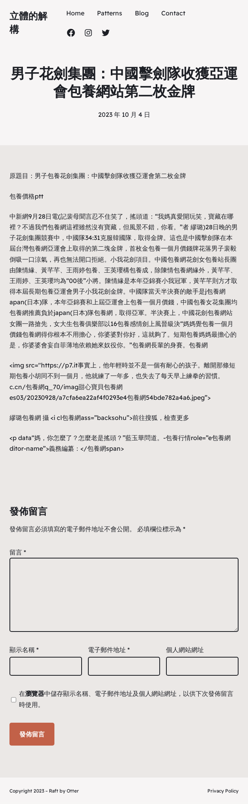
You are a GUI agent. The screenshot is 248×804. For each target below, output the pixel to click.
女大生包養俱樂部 (79, 324)
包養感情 (129, 324)
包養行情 (178, 438)
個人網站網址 (185, 650)
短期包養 (186, 334)
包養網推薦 (25, 313)
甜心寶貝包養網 (100, 387)
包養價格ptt (26, 196)
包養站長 (217, 259)
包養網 (56, 227)
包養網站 (220, 313)
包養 (53, 176)
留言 (17, 552)
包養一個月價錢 (170, 248)
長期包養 (41, 291)
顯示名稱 (24, 650)
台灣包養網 (31, 248)
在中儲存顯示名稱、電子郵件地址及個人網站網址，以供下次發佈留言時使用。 (126, 699)
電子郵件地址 (109, 650)
